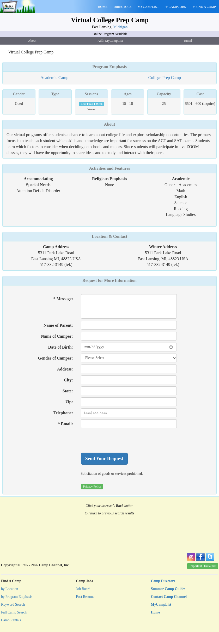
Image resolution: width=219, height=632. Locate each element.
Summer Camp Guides (168, 589)
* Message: (63, 298)
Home (155, 612)
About (109, 124)
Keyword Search (13, 604)
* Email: (65, 424)
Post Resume (85, 597)
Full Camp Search (14, 612)
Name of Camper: (57, 336)
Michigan (120, 27)
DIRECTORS (123, 7)
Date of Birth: (60, 347)
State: (68, 391)
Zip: (69, 402)
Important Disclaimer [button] (203, 566)
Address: (65, 369)
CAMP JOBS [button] (176, 7)
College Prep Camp (164, 77)
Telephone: (63, 413)
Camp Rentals (11, 620)
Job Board (83, 589)
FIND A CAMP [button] (204, 7)
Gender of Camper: (55, 358)
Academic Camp (54, 77)
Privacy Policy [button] (92, 486)
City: (68, 380)
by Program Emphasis (16, 597)
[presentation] (120, 440)
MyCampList (161, 604)
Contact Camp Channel (169, 597)
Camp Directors (163, 581)
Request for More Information (109, 280)
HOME (102, 7)
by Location (9, 589)
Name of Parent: (58, 325)
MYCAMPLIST (148, 7)
